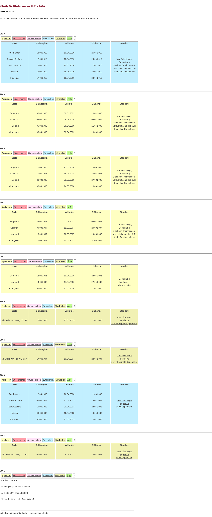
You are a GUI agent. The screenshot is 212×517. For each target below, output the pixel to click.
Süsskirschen (19, 38)
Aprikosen (6, 38)
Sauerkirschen (34, 38)
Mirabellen (60, 38)
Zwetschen (49, 99)
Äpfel (69, 38)
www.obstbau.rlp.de (39, 513)
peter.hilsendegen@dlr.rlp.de (13, 513)
